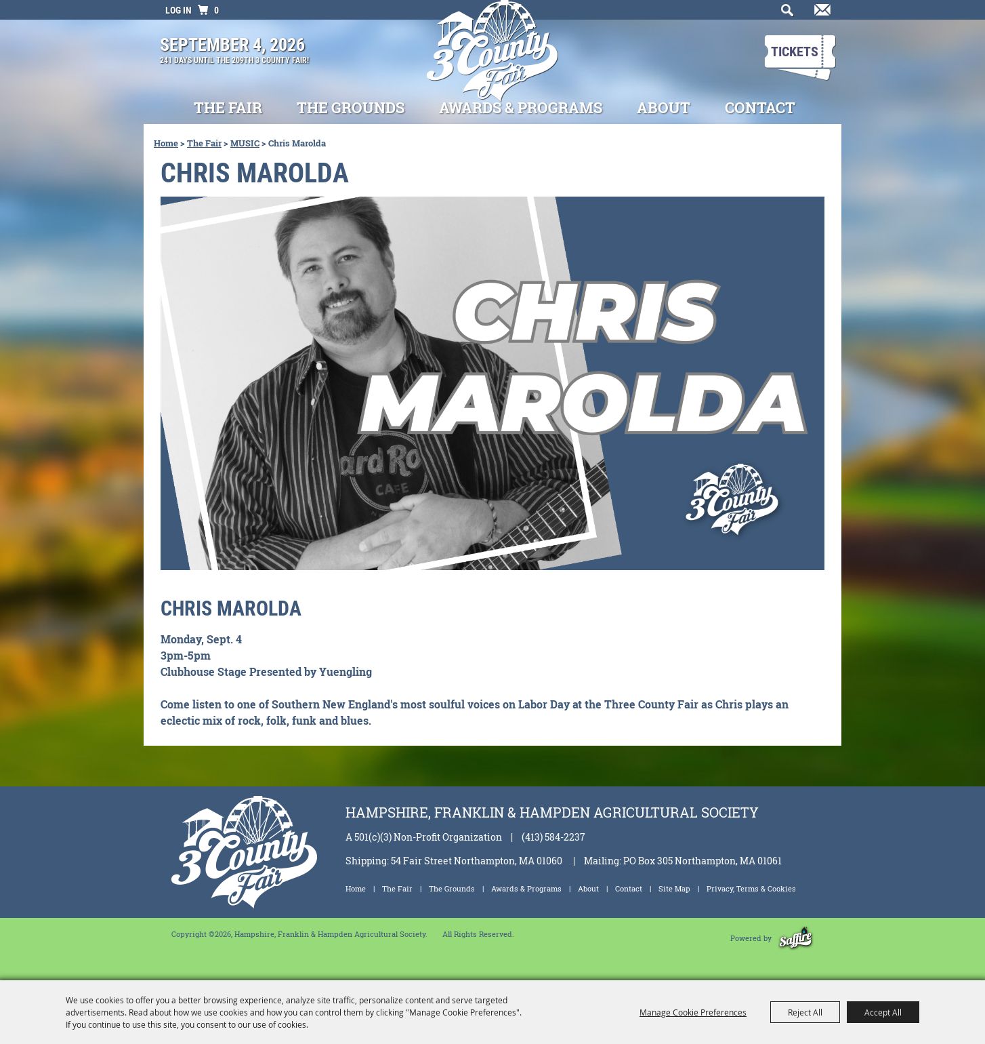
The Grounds (350, 107)
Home (166, 143)
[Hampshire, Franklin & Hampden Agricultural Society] (493, 60)
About (663, 107)
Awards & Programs (520, 107)
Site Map (674, 888)
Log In (178, 10)
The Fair (228, 107)
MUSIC (244, 143)
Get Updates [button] (820, 14)
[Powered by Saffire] (796, 938)
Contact (760, 107)
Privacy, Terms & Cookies (751, 888)
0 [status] (216, 10)
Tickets (794, 51)
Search (784, 14)
